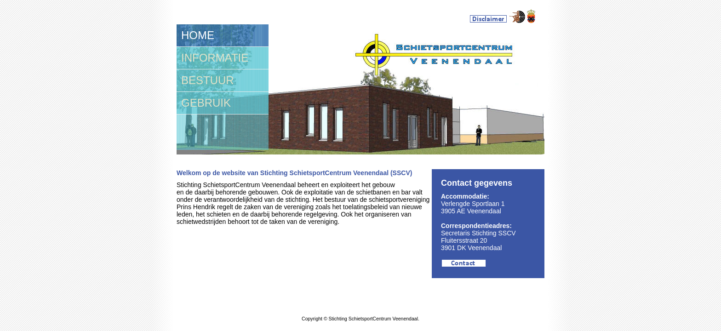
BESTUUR (207, 80)
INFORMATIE (214, 57)
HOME (197, 35)
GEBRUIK (206, 103)
